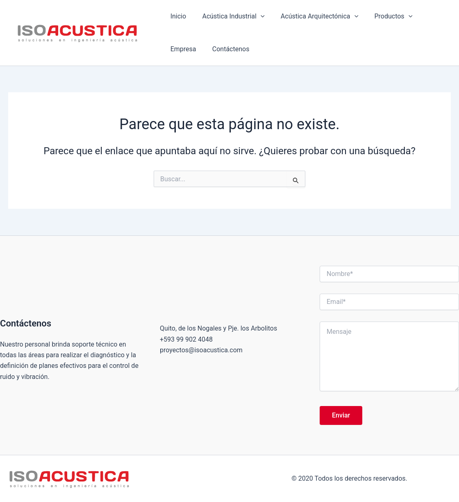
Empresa (428, 16)
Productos (383, 16)
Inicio (176, 16)
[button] (256, 16)
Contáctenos (187, 49)
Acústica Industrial (229, 16)
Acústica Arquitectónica (312, 16)
